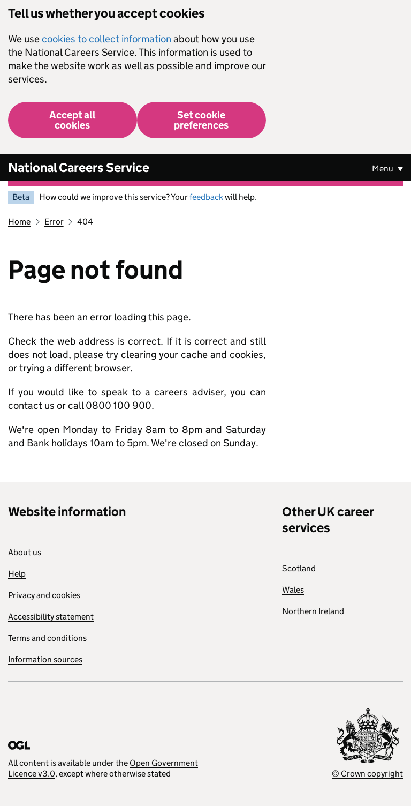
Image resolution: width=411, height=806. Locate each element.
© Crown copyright (367, 773)
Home (19, 222)
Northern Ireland (313, 611)
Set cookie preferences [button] (201, 120)
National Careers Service (78, 167)
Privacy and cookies (44, 595)
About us (24, 552)
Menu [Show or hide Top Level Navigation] (383, 168)
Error (54, 222)
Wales (293, 590)
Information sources (45, 659)
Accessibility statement (51, 616)
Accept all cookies (72, 120)
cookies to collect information (106, 39)
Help (17, 574)
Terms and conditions (47, 638)
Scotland (299, 568)
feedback (206, 197)
